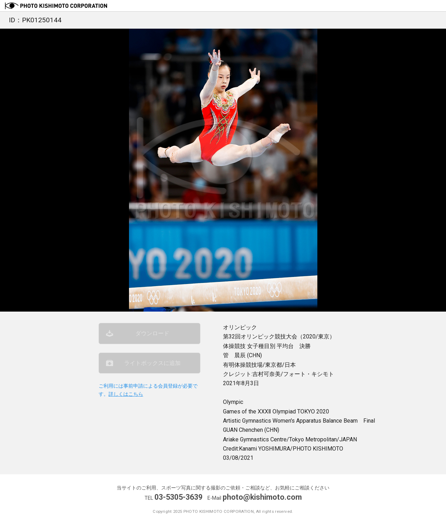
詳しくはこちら (125, 394)
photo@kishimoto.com (262, 497)
